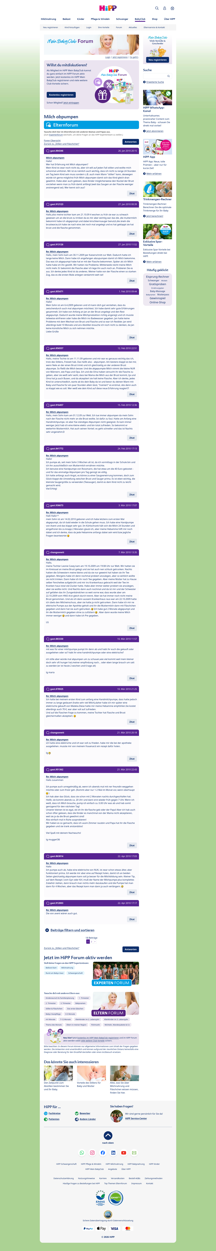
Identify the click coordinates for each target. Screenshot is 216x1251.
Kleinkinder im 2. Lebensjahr (87, 1019)
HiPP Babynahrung (136, 1164)
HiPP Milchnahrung (114, 1164)
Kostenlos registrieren (61, 94)
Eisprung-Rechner (157, 277)
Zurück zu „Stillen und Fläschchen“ (61, 143)
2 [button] (91, 941)
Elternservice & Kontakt (154, 27)
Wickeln (164, 280)
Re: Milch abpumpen (57, 211)
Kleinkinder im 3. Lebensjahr (116, 1019)
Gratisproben (157, 284)
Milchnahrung (67, 967)
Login (88, 27)
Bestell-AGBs (134, 1178)
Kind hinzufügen (72, 27)
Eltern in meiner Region (76, 1024)
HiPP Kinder (154, 1164)
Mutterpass (163, 294)
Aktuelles (133, 27)
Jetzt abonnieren (154, 131)
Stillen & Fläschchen (54, 1008)
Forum (119, 27)
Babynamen (80, 1003)
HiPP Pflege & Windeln (91, 1164)
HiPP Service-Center (136, 1118)
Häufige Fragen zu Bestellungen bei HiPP (81, 1183)
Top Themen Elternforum (115, 1183)
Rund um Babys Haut (54, 973)
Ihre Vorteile (103, 27)
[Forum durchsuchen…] (157, 76)
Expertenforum (56, 134)
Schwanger (153, 280)
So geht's (134, 57)
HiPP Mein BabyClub (94, 1169)
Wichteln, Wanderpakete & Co (117, 1024)
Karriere (102, 1178)
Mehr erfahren (153, 173)
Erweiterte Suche (155, 82)
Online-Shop (158, 302)
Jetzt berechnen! (154, 216)
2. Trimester (51, 1003)
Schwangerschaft (75, 973)
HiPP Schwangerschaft (66, 1164)
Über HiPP (126, 1169)
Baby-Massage (157, 291)
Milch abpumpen (55, 157)
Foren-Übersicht (52, 140)
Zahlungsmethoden (153, 1178)
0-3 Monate (70, 1014)
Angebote (112, 1169)
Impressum (136, 1183)
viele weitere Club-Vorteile (93, 1040)
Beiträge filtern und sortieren (72, 930)
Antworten (131, 141)
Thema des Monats (54, 1024)
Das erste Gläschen (75, 1008)
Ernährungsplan (157, 288)
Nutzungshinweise (86, 1178)
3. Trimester (66, 1003)
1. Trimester (84, 998)
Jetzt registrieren (120, 57)
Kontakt (149, 1183)
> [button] (94, 941)
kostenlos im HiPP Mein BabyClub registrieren (98, 1037)
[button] (157, 8)
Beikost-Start (51, 967)
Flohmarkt (95, 1024)
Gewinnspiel (158, 298)
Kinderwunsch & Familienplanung (60, 998)
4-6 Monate (50, 1019)
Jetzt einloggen (71, 102)
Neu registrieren (50, 27)
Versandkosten (117, 1178)
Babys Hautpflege (53, 1014)
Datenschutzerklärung (64, 1178)
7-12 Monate (65, 1019)
